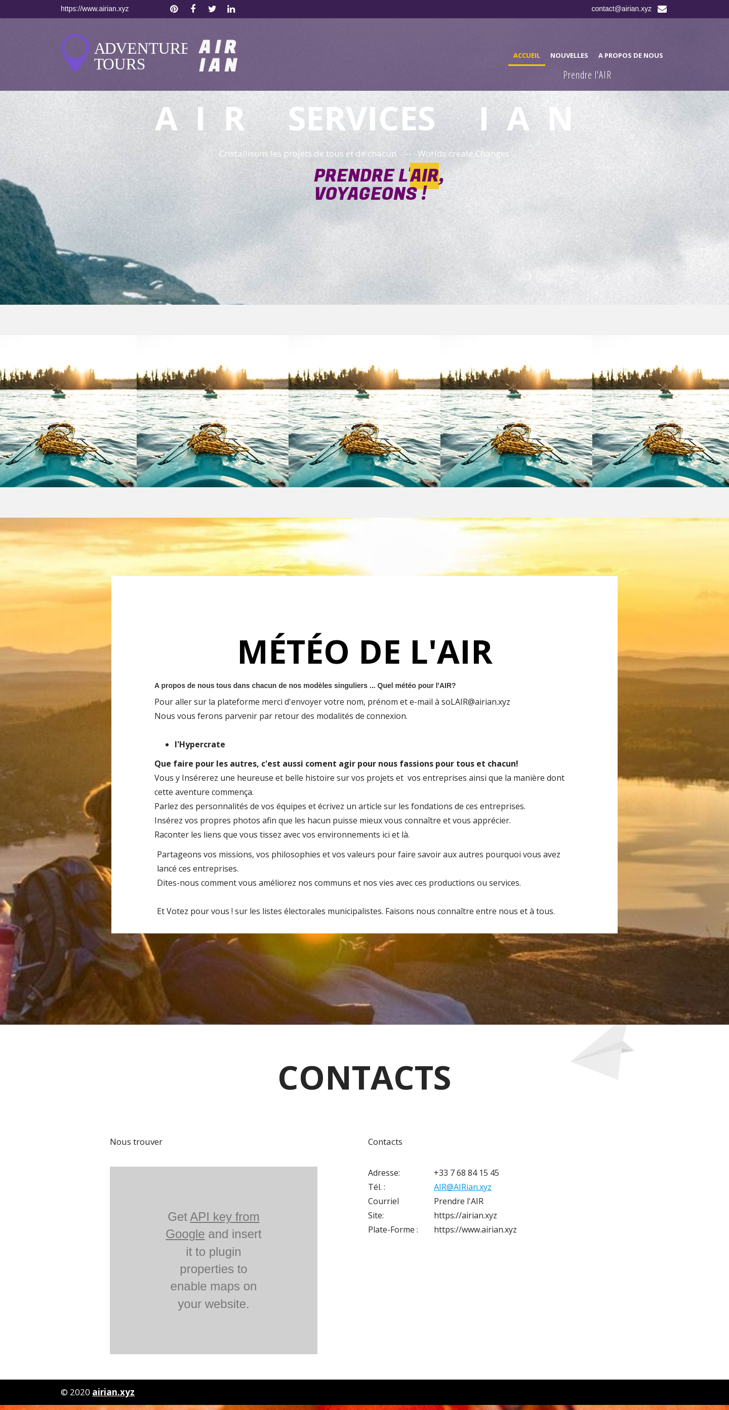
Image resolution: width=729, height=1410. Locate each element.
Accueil (526, 55)
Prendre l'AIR (587, 75)
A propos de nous (630, 55)
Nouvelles (569, 55)
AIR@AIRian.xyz (463, 1186)
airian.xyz (113, 1392)
